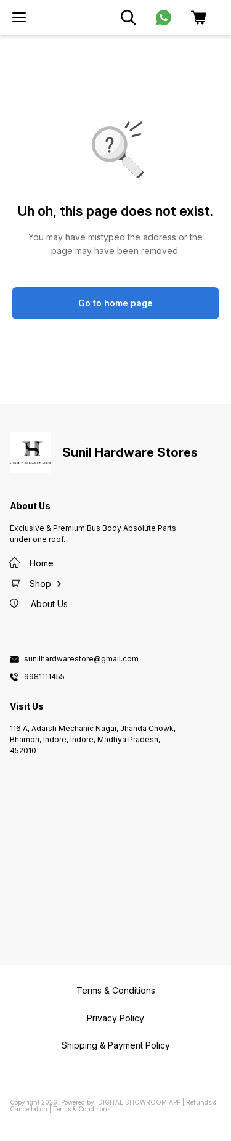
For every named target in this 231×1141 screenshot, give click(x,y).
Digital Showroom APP (139, 1102)
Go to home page (115, 303)
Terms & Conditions (81, 1109)
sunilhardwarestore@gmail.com (81, 659)
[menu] (19, 17)
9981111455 (44, 677)
